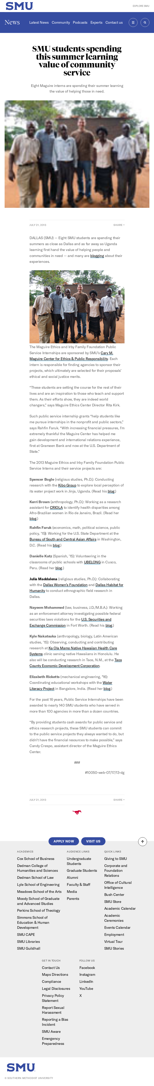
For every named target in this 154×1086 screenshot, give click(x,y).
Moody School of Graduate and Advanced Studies (38, 901)
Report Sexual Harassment (53, 1010)
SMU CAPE (26, 934)
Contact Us (51, 967)
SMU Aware (51, 1031)
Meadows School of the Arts (39, 891)
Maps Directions (55, 974)
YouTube (86, 988)
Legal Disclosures (56, 988)
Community (61, 22)
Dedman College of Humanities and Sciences (37, 868)
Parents (73, 898)
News (12, 22)
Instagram (87, 974)
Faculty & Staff (78, 884)
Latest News (39, 22)
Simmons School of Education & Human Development (33, 922)
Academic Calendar (120, 908)
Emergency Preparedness (53, 1041)
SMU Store (112, 901)
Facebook (87, 967)
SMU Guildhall (28, 948)
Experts (96, 22)
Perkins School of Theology (38, 910)
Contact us (114, 22)
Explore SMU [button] (141, 5)
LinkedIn (86, 981)
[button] (142, 841)
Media (72, 891)
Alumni (72, 877)
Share (118, 224)
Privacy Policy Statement (53, 998)
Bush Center (114, 894)
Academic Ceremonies (113, 918)
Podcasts (80, 22)
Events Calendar (117, 927)
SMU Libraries (28, 941)
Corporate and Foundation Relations (115, 870)
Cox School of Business (35, 858)
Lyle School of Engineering (38, 884)
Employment (114, 934)
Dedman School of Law (35, 877)
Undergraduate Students (79, 861)
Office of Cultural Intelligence (118, 885)
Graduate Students (82, 870)
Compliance (51, 981)
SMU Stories (114, 948)
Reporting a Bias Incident (55, 1022)
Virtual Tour (113, 941)
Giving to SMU (115, 858)
